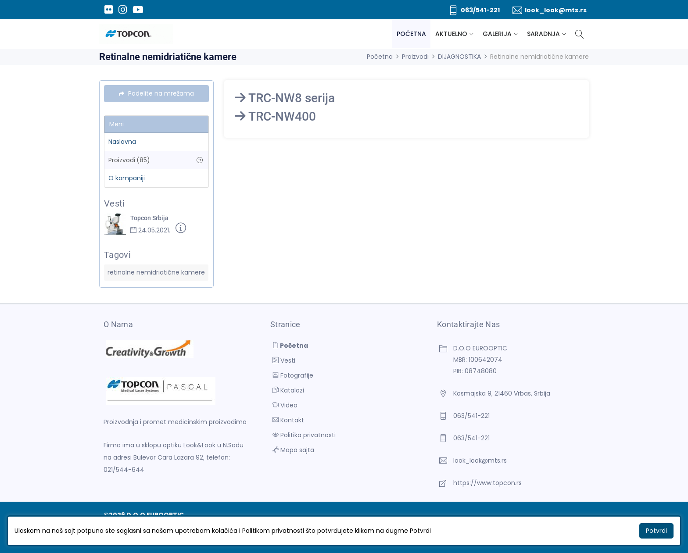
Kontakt (288, 420)
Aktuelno (451, 33)
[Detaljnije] (181, 229)
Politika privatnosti (304, 435)
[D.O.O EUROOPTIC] (136, 34)
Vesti (283, 360)
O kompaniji (126, 178)
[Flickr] (108, 10)
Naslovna (122, 141)
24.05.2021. (150, 230)
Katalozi (288, 390)
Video (284, 405)
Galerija (497, 33)
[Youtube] (137, 10)
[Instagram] (122, 10)
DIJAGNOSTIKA (459, 56)
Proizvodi (415, 56)
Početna (411, 33)
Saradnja (543, 33)
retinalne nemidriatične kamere (156, 272)
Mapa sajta (293, 450)
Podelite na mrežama (156, 93)
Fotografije (292, 375)
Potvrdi (656, 530)
